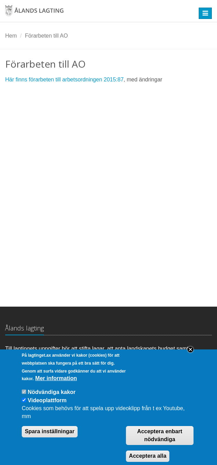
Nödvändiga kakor (52, 399)
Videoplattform (47, 407)
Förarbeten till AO (46, 36)
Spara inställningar (50, 439)
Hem (11, 36)
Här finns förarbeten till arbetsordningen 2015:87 (64, 79)
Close (190, 357)
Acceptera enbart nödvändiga (160, 442)
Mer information (56, 385)
